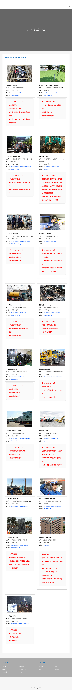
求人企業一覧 (22, 669)
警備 (56, 666)
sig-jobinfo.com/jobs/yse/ (50, 241)
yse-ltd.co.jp (47, 244)
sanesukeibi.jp (47, 508)
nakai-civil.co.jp (15, 169)
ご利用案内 (5, 672)
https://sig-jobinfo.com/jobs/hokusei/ (53, 376)
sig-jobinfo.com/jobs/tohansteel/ (52, 312)
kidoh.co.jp (46, 545)
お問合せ (21, 672)
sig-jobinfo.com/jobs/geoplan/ (51, 166)
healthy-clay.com (48, 95)
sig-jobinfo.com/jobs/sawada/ (18, 92)
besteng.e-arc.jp (15, 315)
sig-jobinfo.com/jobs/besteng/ (18, 312)
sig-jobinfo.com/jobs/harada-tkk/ (19, 545)
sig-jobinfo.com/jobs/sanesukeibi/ (52, 506)
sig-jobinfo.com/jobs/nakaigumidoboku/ (21, 166)
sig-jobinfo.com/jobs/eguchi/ (51, 438)
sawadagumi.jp (15, 95)
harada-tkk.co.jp (15, 547)
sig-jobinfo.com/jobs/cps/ (17, 376)
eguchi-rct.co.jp (48, 441)
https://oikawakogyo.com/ (17, 244)
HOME (4, 666)
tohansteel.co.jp (48, 315)
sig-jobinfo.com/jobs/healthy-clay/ (52, 92)
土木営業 (57, 669)
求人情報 (4, 669)
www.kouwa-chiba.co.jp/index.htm (20, 623)
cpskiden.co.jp (15, 379)
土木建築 (41, 666)
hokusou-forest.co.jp (16, 441)
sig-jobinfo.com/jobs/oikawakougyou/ (20, 241)
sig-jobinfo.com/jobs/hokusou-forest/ (20, 438)
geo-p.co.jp (46, 169)
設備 (40, 669)
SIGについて (22, 666)
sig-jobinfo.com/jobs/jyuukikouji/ (19, 506)
